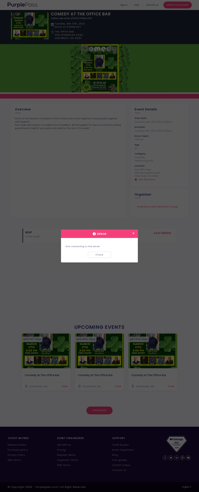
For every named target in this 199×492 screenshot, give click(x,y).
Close (99, 254)
